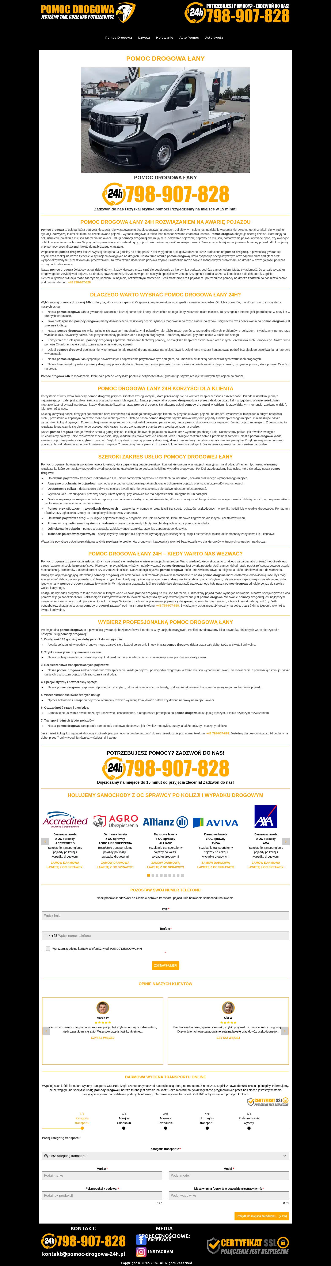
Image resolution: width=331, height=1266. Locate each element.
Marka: (102, 1166)
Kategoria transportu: (166, 1147)
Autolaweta (214, 38)
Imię (165, 909)
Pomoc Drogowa (118, 38)
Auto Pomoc (189, 38)
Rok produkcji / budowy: (102, 1186)
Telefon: (166, 928)
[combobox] (49, 936)
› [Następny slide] (285, 841)
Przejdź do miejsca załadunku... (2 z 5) (262, 1214)
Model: (229, 1166)
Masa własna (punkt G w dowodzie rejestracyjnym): (229, 1186)
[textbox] (161, 1154)
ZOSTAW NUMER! (165, 965)
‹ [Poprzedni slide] (45, 841)
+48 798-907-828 (79, 282)
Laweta (144, 38)
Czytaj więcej (102, 1036)
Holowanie (164, 38)
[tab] (82, 1118)
